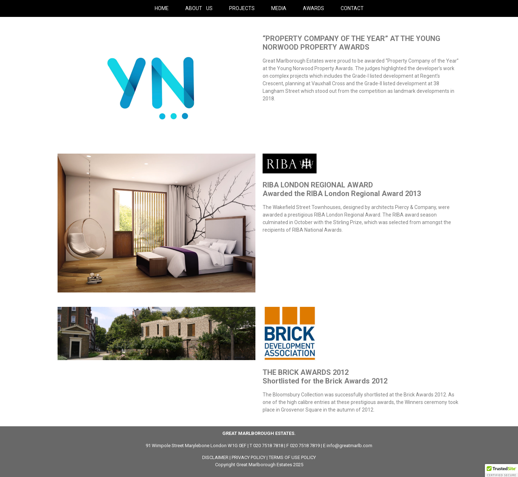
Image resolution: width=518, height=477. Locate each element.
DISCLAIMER (215, 457)
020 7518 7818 (268, 445)
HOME (162, 8)
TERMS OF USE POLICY (292, 457)
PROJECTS (242, 8)
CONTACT (352, 8)
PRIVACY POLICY (248, 457)
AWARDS (313, 8)
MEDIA (278, 8)
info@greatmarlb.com (349, 445)
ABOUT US (199, 8)
